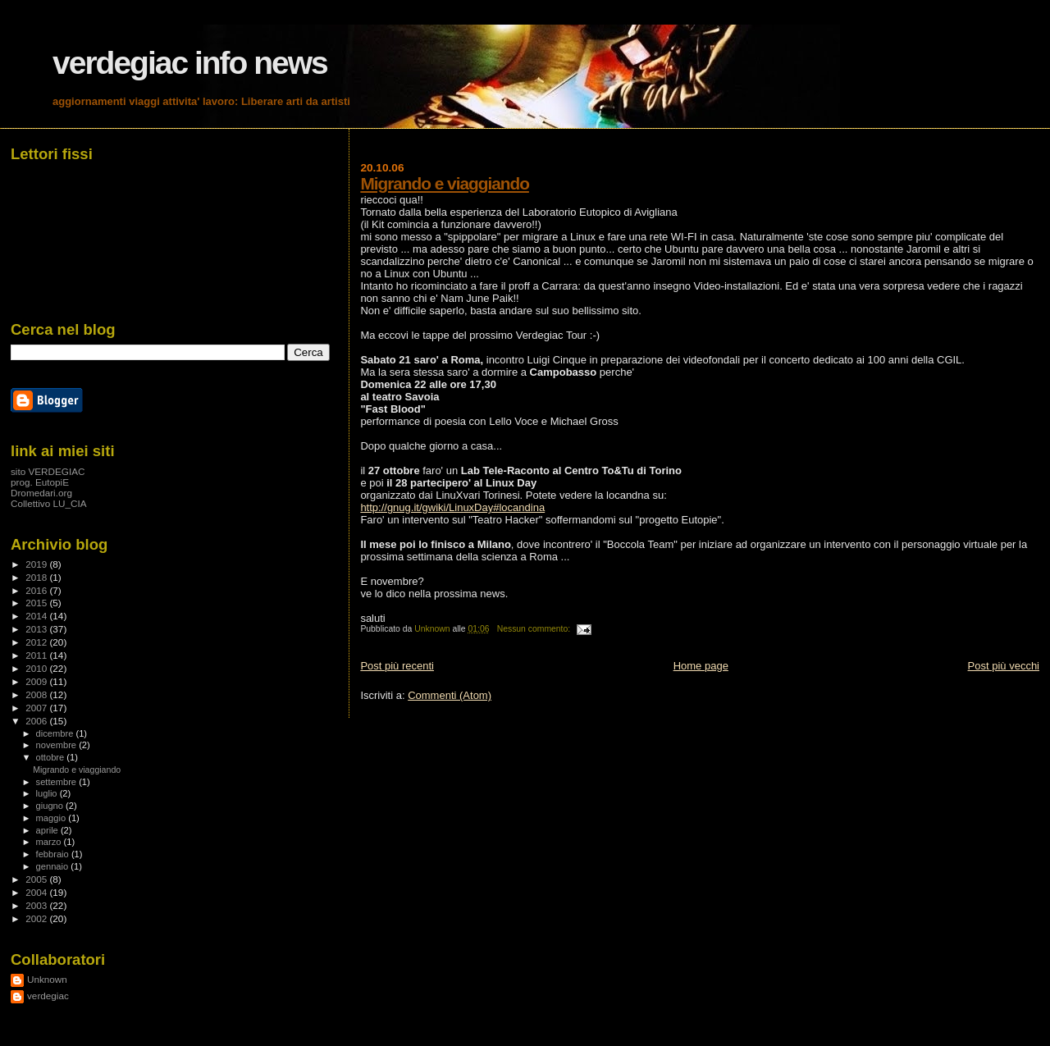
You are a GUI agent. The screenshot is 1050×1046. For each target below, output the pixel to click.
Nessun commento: (535, 628)
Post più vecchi (1003, 666)
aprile (48, 830)
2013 (37, 628)
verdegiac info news (189, 62)
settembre (58, 782)
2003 (37, 905)
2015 (37, 602)
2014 (37, 615)
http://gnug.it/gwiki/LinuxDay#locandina (452, 507)
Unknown (47, 979)
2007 (37, 707)
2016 (37, 590)
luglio (48, 793)
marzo (50, 842)
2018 (37, 577)
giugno (51, 806)
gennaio (53, 866)
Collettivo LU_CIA (49, 503)
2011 (37, 655)
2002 (37, 918)
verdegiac (48, 995)
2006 (37, 720)
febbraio (53, 854)
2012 (37, 642)
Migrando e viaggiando (444, 183)
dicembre (56, 733)
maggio (52, 818)
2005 (37, 879)
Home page (700, 666)
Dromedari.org (41, 492)
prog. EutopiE (40, 482)
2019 (37, 564)
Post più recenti (397, 666)
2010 (37, 668)
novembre (58, 745)
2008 (37, 694)
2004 (37, 892)
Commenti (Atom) (449, 695)
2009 (37, 681)
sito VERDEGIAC (48, 471)
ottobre (51, 757)
